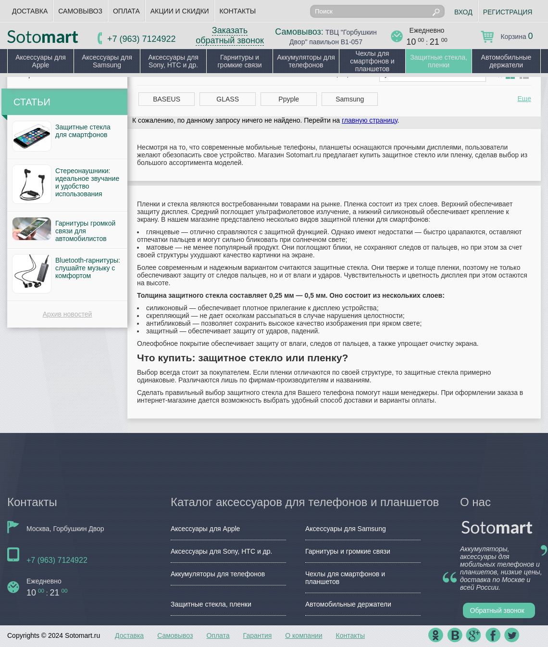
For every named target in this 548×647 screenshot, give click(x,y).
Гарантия (257, 635)
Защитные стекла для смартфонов (83, 131)
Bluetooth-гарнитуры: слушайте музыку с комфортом (87, 267)
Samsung (350, 99)
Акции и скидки (179, 11)
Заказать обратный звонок (230, 35)
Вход (463, 12)
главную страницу (369, 120)
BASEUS (166, 99)
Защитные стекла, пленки (438, 61)
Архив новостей (67, 314)
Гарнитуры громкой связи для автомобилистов (85, 230)
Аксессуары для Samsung (107, 61)
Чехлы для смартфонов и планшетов (372, 61)
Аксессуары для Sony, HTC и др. (173, 61)
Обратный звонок (497, 610)
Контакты (238, 11)
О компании (303, 635)
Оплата (126, 11)
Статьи (31, 102)
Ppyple (288, 99)
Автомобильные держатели (506, 61)
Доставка (30, 11)
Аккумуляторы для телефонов (306, 61)
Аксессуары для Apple (40, 61)
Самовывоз (80, 11)
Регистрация (508, 12)
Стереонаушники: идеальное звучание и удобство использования (87, 182)
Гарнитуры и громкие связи (239, 61)
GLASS (227, 99)
